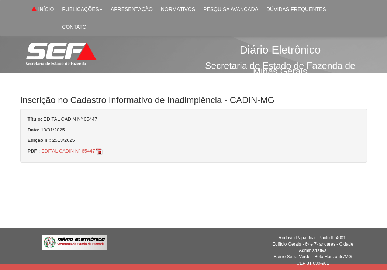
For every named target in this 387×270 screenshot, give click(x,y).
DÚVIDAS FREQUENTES (296, 9)
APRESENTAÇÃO (132, 9)
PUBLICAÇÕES (82, 9)
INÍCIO (42, 9)
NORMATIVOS (178, 9)
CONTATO (74, 27)
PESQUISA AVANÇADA (230, 9)
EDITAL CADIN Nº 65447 (72, 151)
